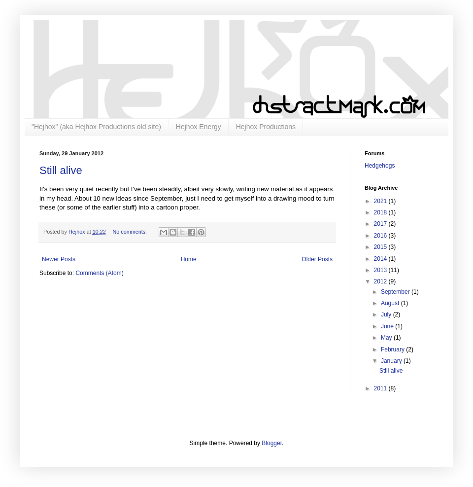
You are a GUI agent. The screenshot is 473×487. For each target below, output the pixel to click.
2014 (381, 258)
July (387, 314)
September (396, 291)
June (388, 326)
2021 (381, 201)
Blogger (272, 443)
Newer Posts (58, 259)
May (387, 337)
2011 (381, 388)
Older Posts (317, 259)
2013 (381, 270)
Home (189, 259)
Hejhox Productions (266, 127)
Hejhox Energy (198, 127)
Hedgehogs (380, 165)
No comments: (130, 232)
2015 (381, 247)
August (391, 303)
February (393, 349)
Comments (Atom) (99, 273)
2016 (381, 235)
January (392, 360)
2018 (381, 212)
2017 (381, 223)
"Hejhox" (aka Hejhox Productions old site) (96, 127)
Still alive (60, 170)
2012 (381, 281)
